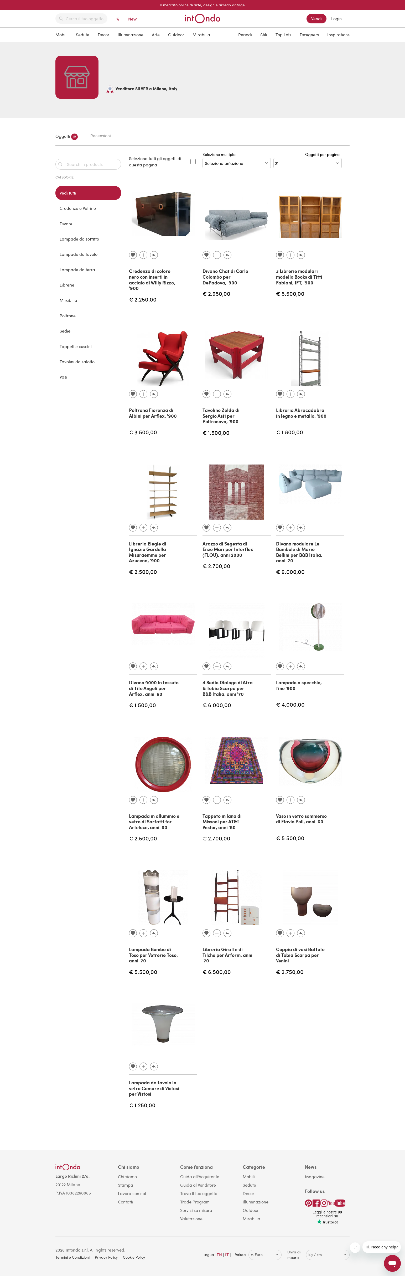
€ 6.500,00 (216, 972)
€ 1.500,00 (216, 432)
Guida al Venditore (198, 1185)
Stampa (125, 1185)
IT (227, 1254)
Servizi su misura (196, 1210)
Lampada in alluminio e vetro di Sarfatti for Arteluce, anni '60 (154, 822)
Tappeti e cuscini (76, 346)
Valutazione (191, 1218)
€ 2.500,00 (143, 571)
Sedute (82, 34)
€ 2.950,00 (216, 293)
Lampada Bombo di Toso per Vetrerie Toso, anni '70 (153, 955)
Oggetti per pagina (323, 154)
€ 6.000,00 (216, 705)
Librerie (67, 285)
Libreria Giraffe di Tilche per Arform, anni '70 (227, 955)
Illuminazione (130, 34)
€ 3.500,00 (143, 432)
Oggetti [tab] (66, 136)
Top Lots (283, 34)
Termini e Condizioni (72, 1257)
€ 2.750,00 (290, 972)
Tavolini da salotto (77, 361)
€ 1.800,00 (289, 432)
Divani (66, 223)
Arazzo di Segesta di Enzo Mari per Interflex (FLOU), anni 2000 (227, 549)
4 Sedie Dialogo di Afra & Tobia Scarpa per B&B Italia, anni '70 (227, 688)
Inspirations (338, 34)
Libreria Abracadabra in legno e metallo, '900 (301, 413)
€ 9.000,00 (290, 571)
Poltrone (68, 315)
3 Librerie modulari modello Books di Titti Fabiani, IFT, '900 (299, 277)
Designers (309, 34)
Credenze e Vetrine (78, 208)
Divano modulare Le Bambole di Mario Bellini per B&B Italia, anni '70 (299, 552)
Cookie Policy (134, 1257)
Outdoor (176, 34)
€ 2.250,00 (143, 299)
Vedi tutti (68, 193)
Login (336, 18)
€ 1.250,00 (142, 1105)
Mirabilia (201, 34)
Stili (263, 34)
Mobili (61, 34)
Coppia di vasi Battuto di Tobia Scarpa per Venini (300, 955)
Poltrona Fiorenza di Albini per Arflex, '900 (153, 413)
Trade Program (195, 1201)
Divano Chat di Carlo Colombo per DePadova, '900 (225, 277)
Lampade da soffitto (79, 239)
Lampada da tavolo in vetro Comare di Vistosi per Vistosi (154, 1088)
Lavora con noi (132, 1193)
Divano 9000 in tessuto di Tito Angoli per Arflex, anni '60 (154, 688)
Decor (103, 34)
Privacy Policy (106, 1257)
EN (219, 1254)
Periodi (245, 34)
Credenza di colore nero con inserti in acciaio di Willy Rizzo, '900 (152, 280)
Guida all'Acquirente (199, 1176)
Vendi (316, 18)
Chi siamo (127, 1176)
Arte (156, 34)
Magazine (315, 1176)
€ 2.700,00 (216, 566)
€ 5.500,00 (290, 293)
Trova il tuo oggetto (198, 1193)
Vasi (63, 377)
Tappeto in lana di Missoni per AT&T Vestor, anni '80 (222, 822)
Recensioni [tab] (100, 135)
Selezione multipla (236, 160)
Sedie (65, 331)
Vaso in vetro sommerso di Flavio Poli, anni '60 (301, 819)
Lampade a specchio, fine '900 (299, 685)
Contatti (125, 1201)
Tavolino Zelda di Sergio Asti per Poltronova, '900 (221, 416)
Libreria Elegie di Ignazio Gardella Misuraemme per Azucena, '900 (147, 552)
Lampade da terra (77, 269)
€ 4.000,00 (290, 704)
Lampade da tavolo (78, 254)
